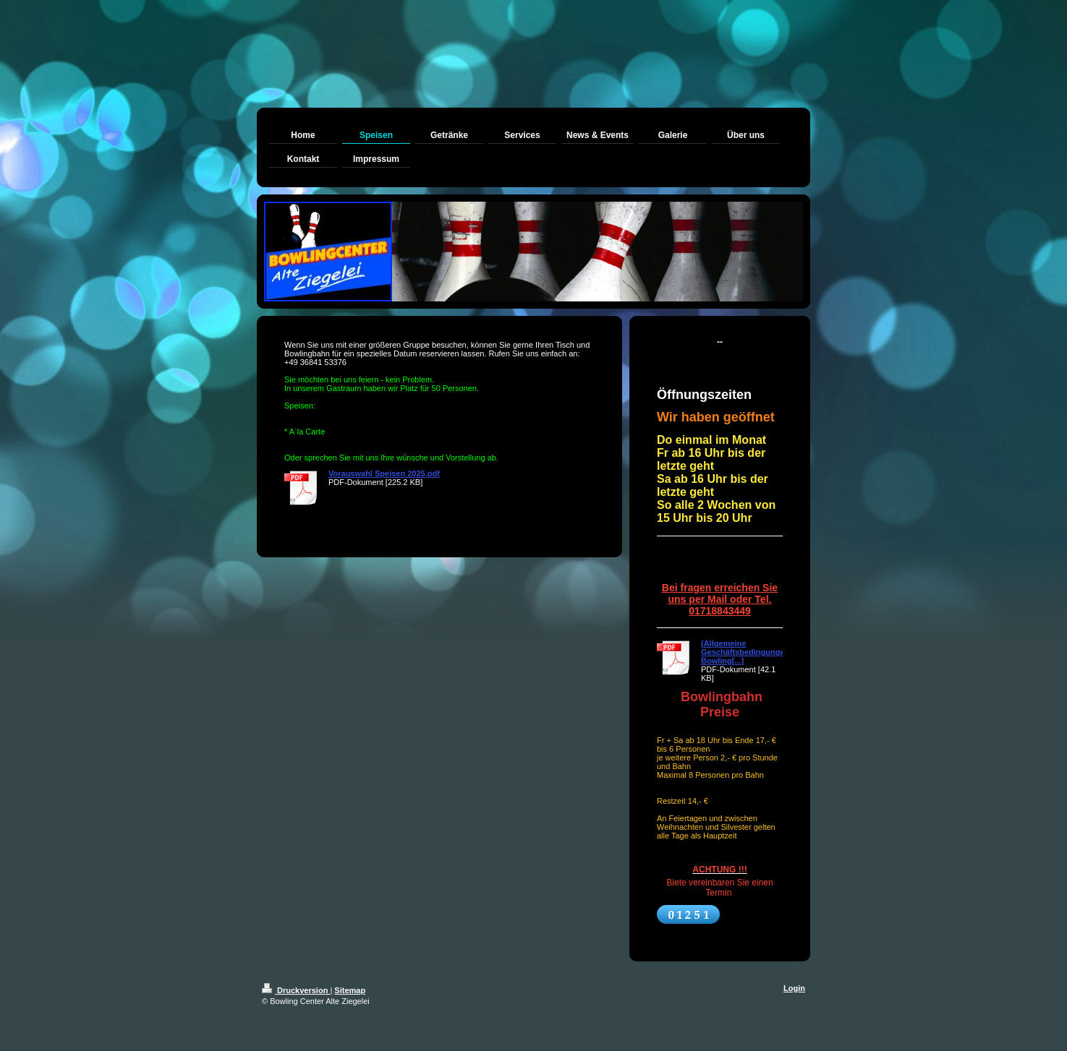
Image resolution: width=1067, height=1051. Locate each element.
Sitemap (349, 990)
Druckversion (296, 990)
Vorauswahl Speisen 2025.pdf (384, 473)
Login (794, 988)
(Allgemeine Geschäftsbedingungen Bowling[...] (745, 652)
